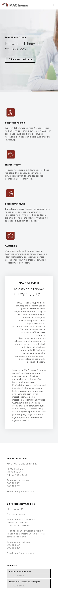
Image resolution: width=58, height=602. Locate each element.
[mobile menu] (53, 4)
